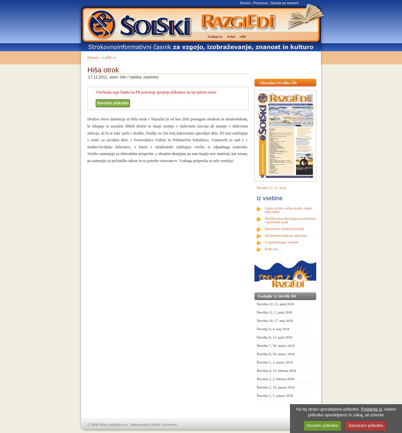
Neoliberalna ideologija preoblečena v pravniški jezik (290, 220)
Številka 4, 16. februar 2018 (276, 370)
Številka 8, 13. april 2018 (274, 337)
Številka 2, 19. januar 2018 (276, 387)
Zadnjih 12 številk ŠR (277, 296)
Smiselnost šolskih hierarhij (284, 229)
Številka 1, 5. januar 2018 (275, 395)
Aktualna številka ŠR (278, 82)
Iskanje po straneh (284, 3)
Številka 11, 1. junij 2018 (274, 312)
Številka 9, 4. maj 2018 (273, 329)
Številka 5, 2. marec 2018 (275, 362)
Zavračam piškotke (365, 425)
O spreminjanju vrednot (281, 242)
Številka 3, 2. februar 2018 (275, 379)
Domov (245, 3)
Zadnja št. (215, 36)
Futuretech (169, 424)
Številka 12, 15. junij (271, 188)
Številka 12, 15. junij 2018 (275, 304)
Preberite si (371, 409)
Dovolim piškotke (113, 103)
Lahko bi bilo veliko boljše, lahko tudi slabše (288, 210)
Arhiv (231, 36)
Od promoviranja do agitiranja (286, 235)
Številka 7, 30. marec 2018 (275, 345)
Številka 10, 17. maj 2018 (275, 321)
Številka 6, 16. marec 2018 (275, 354)
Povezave (260, 3)
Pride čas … (273, 249)
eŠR (108, 58)
